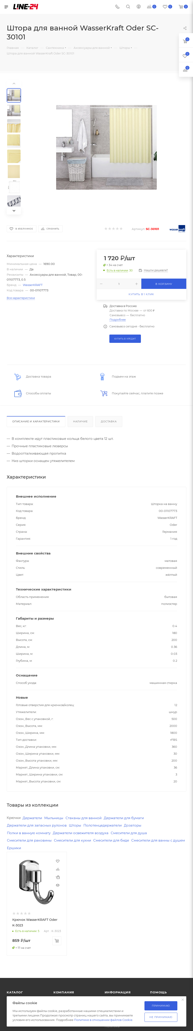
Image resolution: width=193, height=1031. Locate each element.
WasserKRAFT (32, 285)
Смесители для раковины (29, 840)
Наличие (80, 421)
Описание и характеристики (36, 421)
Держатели (32, 818)
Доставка (109, 421)
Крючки (14, 818)
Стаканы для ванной (84, 818)
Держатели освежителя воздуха (80, 833)
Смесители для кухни (72, 840)
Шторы (75, 825)
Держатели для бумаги (124, 818)
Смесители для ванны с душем (158, 840)
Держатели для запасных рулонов (37, 825)
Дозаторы (132, 825)
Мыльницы (53, 818)
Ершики (14, 848)
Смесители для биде (111, 840)
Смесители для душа (129, 833)
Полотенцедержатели (102, 825)
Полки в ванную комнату (29, 833)
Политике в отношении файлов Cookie (103, 1020)
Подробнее (118, 319)
